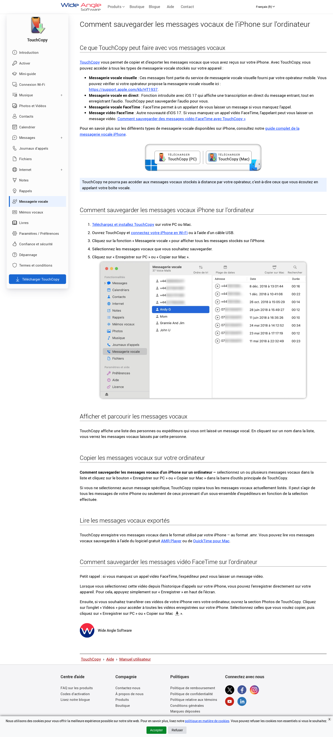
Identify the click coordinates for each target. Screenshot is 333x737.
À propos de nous (129, 693)
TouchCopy (90, 62)
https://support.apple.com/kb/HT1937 (123, 89)
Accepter (156, 730)
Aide (170, 6)
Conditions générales (187, 705)
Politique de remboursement (192, 688)
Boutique (137, 6)
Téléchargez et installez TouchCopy (123, 224)
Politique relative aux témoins (193, 699)
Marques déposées (185, 711)
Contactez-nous (127, 688)
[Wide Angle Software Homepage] (87, 629)
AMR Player (171, 540)
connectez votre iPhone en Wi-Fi (159, 232)
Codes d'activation (75, 693)
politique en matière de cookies (207, 721)
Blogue (154, 6)
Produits (116, 6)
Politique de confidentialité (191, 693)
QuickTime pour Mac (211, 540)
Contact (187, 6)
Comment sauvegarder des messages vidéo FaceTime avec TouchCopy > (181, 118)
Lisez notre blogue (75, 699)
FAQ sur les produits (77, 688)
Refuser (177, 730)
